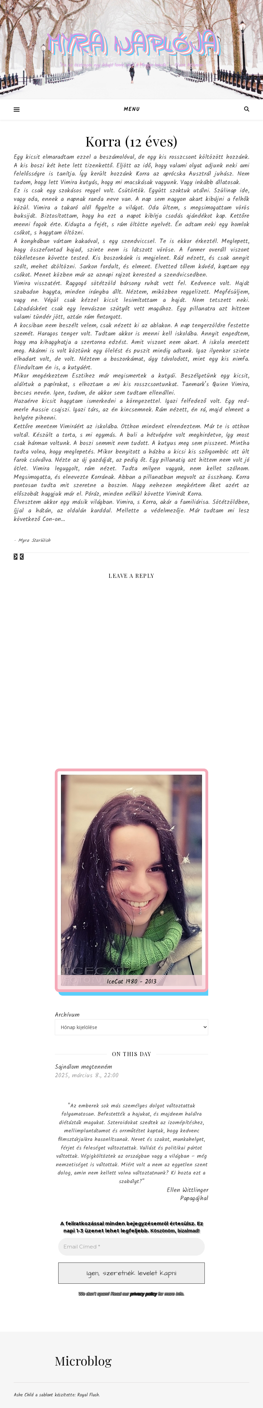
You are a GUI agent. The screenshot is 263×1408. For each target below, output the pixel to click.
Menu (132, 109)
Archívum (67, 1015)
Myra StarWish (34, 540)
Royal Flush (88, 1395)
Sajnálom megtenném (83, 1067)
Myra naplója (131, 44)
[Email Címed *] (131, 1247)
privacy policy (143, 1293)
